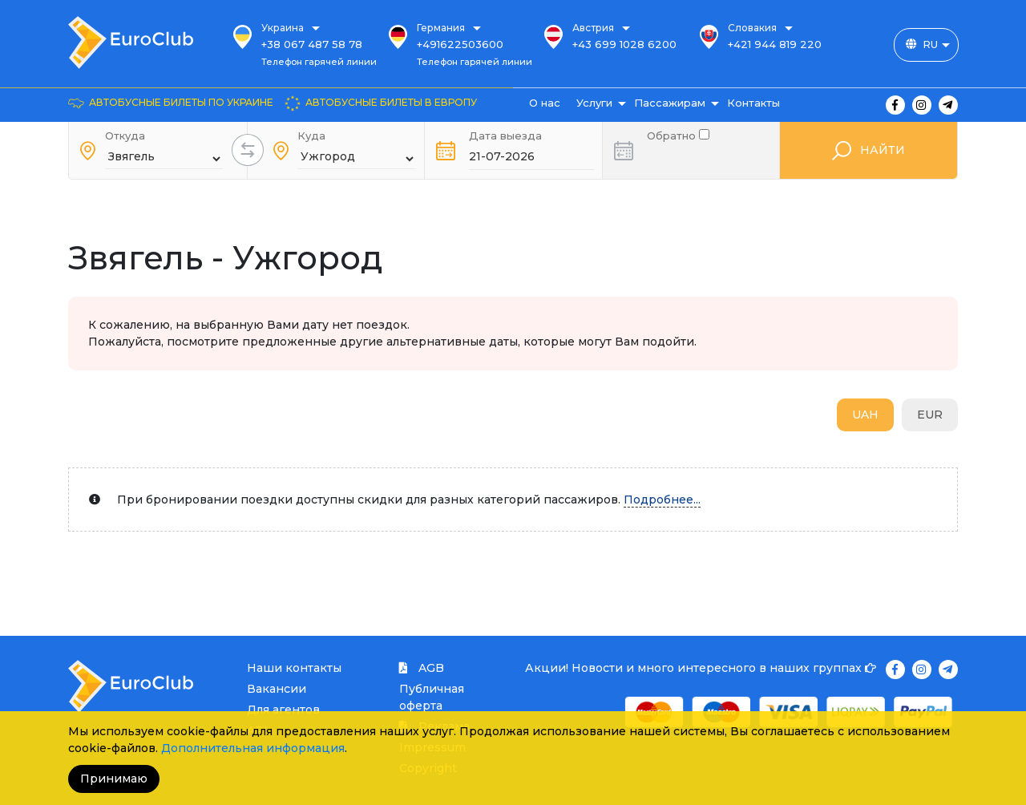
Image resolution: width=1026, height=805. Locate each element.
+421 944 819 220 (775, 44)
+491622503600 (460, 44)
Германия (441, 28)
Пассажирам (669, 102)
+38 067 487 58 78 (311, 44)
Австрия (593, 28)
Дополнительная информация (253, 748)
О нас (544, 102)
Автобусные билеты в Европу (391, 102)
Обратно (678, 134)
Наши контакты (294, 668)
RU (930, 44)
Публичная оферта (431, 697)
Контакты (753, 102)
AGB (421, 668)
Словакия (752, 28)
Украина (282, 28)
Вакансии (276, 689)
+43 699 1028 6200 (624, 44)
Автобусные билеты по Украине (181, 102)
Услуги (594, 102)
